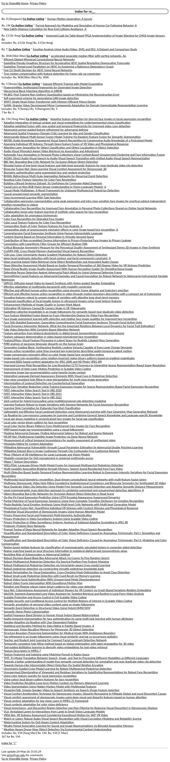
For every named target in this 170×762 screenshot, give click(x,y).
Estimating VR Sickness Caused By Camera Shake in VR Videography (45, 308)
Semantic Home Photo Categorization (26, 611)
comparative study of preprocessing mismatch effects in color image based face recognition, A (61, 229)
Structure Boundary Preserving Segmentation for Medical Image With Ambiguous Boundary (60, 633)
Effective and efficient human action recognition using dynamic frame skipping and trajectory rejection (66, 290)
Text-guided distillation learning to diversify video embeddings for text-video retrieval (55, 647)
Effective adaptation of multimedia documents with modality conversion (48, 287)
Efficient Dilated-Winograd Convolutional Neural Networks (39, 59)
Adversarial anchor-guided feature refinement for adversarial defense (46, 130)
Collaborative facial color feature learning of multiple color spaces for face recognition (56, 212)
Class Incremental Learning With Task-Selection (32, 197)
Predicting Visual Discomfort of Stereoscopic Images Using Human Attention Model (54, 511)
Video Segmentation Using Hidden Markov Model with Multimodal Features (50, 686)
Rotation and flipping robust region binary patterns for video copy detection (50, 586)
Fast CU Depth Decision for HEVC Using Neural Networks (38, 70)
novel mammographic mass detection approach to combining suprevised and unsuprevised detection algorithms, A (74, 490)
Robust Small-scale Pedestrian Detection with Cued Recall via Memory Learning (52, 576)
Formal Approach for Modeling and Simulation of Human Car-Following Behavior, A (86, 25)
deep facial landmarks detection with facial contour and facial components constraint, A (57, 258)
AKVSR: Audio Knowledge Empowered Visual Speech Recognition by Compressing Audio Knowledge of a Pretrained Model (78, 140)
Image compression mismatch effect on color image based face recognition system (54, 354)
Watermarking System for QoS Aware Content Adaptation (39, 722)
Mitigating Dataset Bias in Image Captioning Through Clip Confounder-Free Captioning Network (62, 451)
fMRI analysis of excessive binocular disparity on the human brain (43, 344)
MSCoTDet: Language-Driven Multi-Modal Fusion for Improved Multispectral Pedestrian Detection (63, 465)
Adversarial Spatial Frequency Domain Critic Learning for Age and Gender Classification (57, 133)
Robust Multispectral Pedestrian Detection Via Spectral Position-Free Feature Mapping (56, 561)
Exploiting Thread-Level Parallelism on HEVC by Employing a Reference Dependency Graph (59, 66)
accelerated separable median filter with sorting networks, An (88, 56)
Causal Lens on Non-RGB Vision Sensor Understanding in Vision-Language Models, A (55, 187)
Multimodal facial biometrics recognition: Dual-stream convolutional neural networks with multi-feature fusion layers (75, 479)
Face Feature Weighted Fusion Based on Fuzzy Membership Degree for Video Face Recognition (61, 315)
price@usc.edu (16, 755)
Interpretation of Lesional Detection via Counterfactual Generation (44, 383)
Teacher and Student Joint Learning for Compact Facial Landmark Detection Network (55, 640)
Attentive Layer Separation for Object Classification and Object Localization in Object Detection (61, 147)
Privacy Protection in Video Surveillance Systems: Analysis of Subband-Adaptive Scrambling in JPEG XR (66, 522)
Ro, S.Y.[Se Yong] (11, 35)
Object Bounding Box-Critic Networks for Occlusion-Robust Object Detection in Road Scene (59, 494)
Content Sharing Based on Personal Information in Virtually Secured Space (49, 237)
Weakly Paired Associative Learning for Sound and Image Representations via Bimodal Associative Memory (69, 726)
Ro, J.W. (6, 25)
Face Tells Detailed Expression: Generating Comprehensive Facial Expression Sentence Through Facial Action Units (73, 322)
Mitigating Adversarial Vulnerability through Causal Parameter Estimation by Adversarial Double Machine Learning (73, 447)
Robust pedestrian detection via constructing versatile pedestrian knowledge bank (54, 569)
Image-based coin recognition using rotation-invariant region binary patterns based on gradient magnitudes (69, 358)
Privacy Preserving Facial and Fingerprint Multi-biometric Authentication (48, 515)
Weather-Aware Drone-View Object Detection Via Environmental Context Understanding (58, 729)
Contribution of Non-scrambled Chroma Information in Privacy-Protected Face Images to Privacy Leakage (67, 240)
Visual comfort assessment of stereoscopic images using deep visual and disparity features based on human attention (75, 697)
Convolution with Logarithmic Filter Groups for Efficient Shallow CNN (45, 244)
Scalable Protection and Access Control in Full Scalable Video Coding (45, 597)
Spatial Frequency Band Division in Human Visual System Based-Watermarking (51, 615)
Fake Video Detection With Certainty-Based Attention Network (42, 329)
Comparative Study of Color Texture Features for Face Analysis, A (43, 226)
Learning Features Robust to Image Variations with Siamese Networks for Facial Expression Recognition (66, 404)
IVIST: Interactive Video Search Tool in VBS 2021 (33, 394)
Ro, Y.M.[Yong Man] (13, 119)
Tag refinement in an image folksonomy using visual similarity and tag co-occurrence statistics (61, 636)
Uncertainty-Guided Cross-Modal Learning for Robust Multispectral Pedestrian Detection (58, 669)
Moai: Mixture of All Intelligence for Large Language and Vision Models (47, 454)
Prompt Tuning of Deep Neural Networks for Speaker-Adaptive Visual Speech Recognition (58, 529)
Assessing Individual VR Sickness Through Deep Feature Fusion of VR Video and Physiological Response (66, 144)
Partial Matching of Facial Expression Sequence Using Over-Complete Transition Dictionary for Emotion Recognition (74, 501)
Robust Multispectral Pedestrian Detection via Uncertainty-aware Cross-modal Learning (57, 565)
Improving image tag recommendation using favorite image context (45, 372)
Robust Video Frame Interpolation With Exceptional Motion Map (43, 583)
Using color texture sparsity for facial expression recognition (40, 676)
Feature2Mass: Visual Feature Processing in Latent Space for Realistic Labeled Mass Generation (61, 340)
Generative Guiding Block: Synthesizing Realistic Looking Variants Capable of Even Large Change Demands (68, 347)
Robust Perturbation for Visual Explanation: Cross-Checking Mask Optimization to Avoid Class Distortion (67, 572)
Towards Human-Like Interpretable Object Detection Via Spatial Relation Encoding (53, 665)
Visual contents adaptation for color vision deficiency (36, 704)
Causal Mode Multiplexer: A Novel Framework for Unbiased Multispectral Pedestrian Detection (61, 190)
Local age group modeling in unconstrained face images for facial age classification (54, 419)
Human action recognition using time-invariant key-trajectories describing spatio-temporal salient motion (68, 351)
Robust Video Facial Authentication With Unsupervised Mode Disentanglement (52, 579)
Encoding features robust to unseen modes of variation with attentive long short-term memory (61, 297)
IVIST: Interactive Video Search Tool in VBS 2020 (33, 390)
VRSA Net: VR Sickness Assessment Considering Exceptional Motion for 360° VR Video (56, 715)
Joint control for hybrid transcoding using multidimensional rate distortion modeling (55, 401)
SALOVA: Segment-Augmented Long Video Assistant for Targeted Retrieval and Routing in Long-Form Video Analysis (74, 594)
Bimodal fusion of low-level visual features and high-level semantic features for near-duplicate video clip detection (73, 165)
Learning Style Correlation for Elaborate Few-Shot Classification (42, 408)
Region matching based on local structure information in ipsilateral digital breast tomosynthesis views (65, 551)
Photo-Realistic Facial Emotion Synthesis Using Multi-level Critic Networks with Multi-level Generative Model (70, 504)
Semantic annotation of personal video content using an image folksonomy (49, 604)
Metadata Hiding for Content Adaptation (28, 444)
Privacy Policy (38, 3)
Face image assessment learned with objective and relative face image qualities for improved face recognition (70, 319)
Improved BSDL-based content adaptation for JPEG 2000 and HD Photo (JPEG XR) (53, 362)
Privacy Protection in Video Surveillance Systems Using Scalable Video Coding (51, 519)
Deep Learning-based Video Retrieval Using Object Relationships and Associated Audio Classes (61, 262)
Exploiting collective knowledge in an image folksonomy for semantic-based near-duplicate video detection (69, 312)
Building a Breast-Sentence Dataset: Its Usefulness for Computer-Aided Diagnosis (53, 183)
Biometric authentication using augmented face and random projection (47, 172)
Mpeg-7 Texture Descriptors (21, 461)
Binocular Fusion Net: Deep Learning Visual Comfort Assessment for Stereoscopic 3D (55, 169)
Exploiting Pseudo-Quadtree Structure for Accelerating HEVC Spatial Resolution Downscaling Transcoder (67, 63)
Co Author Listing (33, 19)
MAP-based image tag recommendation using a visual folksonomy (44, 429)
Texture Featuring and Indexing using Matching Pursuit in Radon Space (47, 654)
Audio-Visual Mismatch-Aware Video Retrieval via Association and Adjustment (51, 151)
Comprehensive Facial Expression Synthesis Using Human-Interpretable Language (53, 233)
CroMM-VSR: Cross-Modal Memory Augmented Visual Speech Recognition (49, 251)
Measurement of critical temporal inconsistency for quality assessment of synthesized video (60, 440)
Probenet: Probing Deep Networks (25, 526)
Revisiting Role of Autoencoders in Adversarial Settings (37, 554)
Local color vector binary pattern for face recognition (36, 422)
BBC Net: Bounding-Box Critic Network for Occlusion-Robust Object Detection (51, 162)
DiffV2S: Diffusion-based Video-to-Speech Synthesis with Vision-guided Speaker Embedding (59, 283)
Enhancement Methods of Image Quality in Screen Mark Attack (42, 304)
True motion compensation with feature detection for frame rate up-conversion (52, 74)
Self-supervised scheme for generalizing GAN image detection (41, 98)
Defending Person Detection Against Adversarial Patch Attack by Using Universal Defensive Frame (63, 272)
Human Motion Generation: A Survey (69, 19)
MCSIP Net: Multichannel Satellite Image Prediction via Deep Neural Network (51, 436)
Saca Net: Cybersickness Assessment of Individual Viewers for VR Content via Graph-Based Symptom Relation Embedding (77, 590)
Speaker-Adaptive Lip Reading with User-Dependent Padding (40, 622)
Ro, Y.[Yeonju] (10, 84)
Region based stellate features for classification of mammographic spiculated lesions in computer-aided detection (73, 547)
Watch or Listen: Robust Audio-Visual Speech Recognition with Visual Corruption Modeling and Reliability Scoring (73, 718)
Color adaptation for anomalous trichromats (30, 215)
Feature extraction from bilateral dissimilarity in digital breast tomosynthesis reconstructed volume (64, 333)
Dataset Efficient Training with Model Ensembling (73, 84)
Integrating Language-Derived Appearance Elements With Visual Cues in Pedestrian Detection (61, 376)
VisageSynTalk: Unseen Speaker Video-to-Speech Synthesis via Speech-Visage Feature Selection (61, 690)
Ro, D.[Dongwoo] (12, 19)
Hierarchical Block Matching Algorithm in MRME (33, 91)
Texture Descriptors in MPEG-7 (22, 651)
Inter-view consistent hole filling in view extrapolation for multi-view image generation (56, 379)
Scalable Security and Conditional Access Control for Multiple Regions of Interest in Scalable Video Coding (68, 601)
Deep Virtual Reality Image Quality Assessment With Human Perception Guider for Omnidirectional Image (68, 269)
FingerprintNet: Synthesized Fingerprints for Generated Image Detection (48, 87)
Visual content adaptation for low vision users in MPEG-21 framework (46, 701)
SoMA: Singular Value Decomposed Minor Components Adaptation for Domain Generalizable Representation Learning (76, 105)
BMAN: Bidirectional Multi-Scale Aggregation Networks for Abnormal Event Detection (56, 176)
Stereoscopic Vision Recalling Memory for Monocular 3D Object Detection (49, 629)
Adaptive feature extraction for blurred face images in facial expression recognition (100, 119)
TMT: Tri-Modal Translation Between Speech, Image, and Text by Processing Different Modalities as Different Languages (76, 658)
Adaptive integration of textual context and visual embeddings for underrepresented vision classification (67, 122)
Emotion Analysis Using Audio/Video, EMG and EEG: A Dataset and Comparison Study (85, 49)
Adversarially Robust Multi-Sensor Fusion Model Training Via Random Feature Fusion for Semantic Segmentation (72, 137)
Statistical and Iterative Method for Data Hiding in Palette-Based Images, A (49, 626)
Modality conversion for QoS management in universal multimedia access (48, 458)
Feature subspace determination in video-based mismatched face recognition (51, 337)
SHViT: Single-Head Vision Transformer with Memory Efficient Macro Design (50, 102)
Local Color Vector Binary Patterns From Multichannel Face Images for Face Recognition (57, 426)
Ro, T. (5, 49)
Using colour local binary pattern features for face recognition (41, 679)
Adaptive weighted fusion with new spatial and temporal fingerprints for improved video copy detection (67, 126)
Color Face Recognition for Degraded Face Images (34, 219)
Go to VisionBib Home (15, 3)
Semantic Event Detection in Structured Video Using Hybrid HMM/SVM (47, 608)
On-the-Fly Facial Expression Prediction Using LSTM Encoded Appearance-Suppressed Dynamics (62, 497)
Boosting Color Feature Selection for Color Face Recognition (40, 179)
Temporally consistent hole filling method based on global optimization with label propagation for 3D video (69, 644)
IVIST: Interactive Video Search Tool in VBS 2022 (33, 397)
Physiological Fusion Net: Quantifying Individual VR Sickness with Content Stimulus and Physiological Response (71, 508)
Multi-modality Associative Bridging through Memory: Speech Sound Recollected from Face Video (63, 469)
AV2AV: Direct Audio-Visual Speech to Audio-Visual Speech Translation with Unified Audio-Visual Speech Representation (77, 158)
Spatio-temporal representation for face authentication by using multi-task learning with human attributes (68, 619)
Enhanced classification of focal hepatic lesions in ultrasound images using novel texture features (63, 301)
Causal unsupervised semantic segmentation (31, 194)
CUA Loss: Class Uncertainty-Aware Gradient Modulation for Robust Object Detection (55, 254)
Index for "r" (9, 743)
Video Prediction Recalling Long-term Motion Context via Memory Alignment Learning (56, 683)
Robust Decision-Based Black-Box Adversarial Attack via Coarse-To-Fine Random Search (57, 558)
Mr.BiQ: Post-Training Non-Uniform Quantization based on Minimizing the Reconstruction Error (61, 94)
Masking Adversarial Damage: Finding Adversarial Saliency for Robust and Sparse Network (58, 433)
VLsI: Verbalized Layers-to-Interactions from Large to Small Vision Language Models (54, 711)
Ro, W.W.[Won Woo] (14, 56)
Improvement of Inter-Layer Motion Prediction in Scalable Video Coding (47, 369)
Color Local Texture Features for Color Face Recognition (37, 222)
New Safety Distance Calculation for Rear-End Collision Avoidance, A (45, 29)
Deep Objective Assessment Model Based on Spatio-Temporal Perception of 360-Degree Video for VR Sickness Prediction (77, 265)
